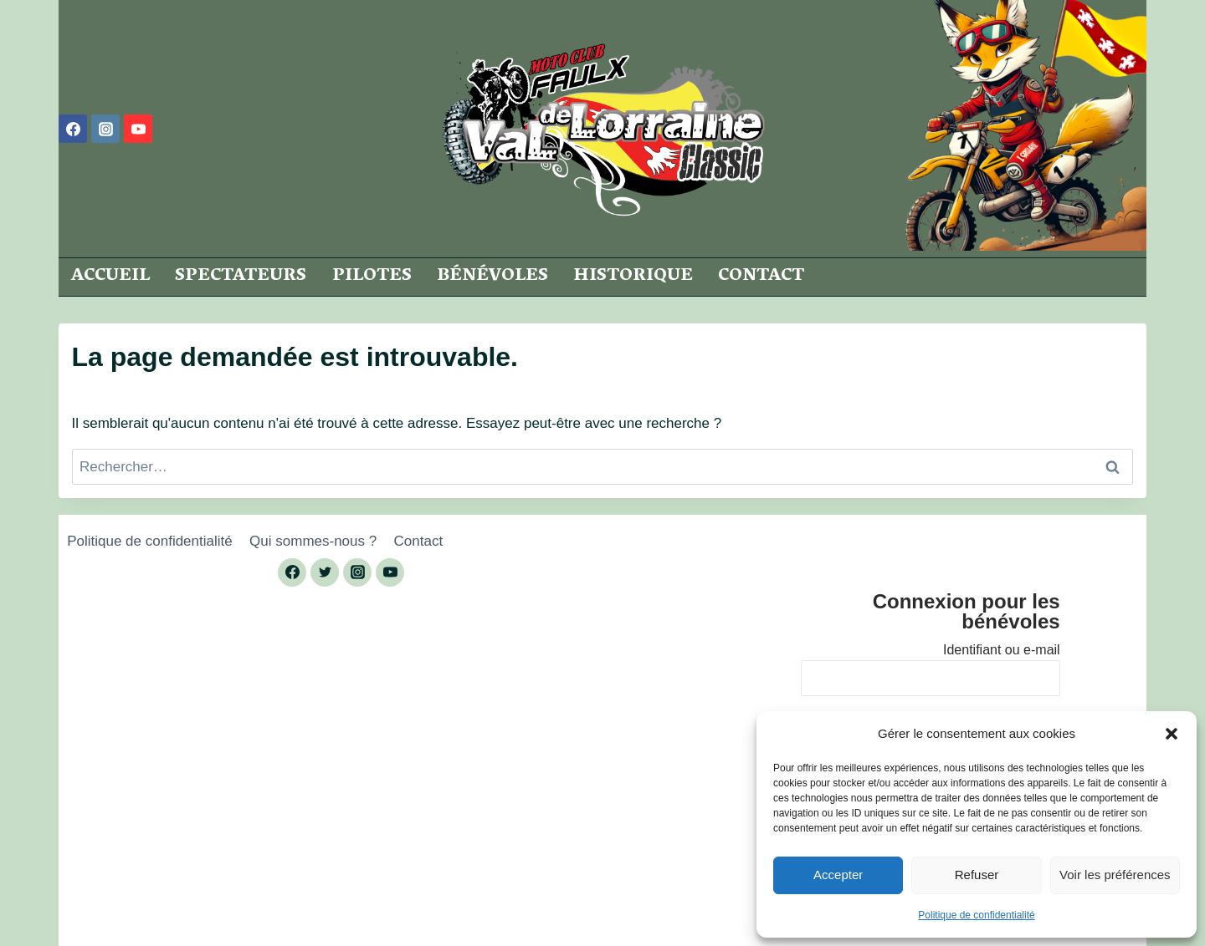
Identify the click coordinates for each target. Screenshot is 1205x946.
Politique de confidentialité (976, 915)
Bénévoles (492, 276)
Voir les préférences (1115, 874)
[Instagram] (105, 128)
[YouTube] (138, 128)
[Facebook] (73, 128)
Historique (633, 276)
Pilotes (372, 276)
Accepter (838, 874)
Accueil (110, 276)
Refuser (977, 874)
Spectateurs (240, 276)
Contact (761, 276)
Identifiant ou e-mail (1001, 650)
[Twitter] (324, 572)
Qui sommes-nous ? (313, 541)
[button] (1171, 733)
